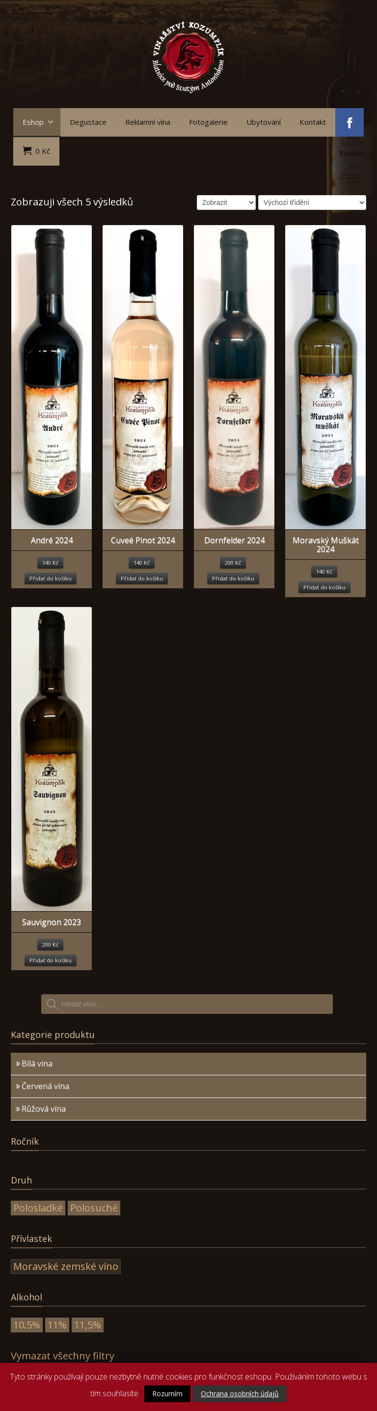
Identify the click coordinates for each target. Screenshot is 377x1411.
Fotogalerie (208, 122)
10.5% (26, 1324)
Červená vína (45, 1086)
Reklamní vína (147, 122)
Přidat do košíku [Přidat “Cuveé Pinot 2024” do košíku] (142, 578)
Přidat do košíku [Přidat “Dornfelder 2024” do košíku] (233, 578)
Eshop (38, 122)
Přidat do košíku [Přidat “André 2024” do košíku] (50, 578)
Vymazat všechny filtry (62, 1355)
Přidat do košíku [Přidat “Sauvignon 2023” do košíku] (50, 960)
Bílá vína (37, 1063)
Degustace (88, 122)
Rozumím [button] (167, 1393)
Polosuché (94, 1207)
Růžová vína (44, 1108)
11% (57, 1324)
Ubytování (263, 122)
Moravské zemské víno (65, 1266)
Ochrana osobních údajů (240, 1393)
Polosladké (38, 1207)
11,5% (87, 1324)
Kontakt (312, 122)
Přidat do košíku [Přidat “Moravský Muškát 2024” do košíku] (324, 587)
